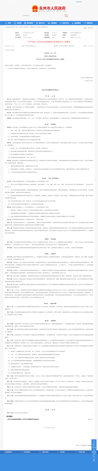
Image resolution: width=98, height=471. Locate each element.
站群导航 (72, 15)
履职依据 (33, 27)
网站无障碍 (61, 2)
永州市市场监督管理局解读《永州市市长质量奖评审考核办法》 (24, 419)
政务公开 (40, 23)
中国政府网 (7, 2)
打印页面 (83, 445)
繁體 (68, 2)
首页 (8, 23)
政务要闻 (28, 23)
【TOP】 (78, 445)
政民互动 (64, 23)
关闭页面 (90, 445)
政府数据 (76, 23)
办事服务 (52, 23)
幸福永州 (88, 23)
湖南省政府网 (15, 2)
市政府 (17, 23)
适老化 (72, 2)
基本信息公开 (26, 27)
